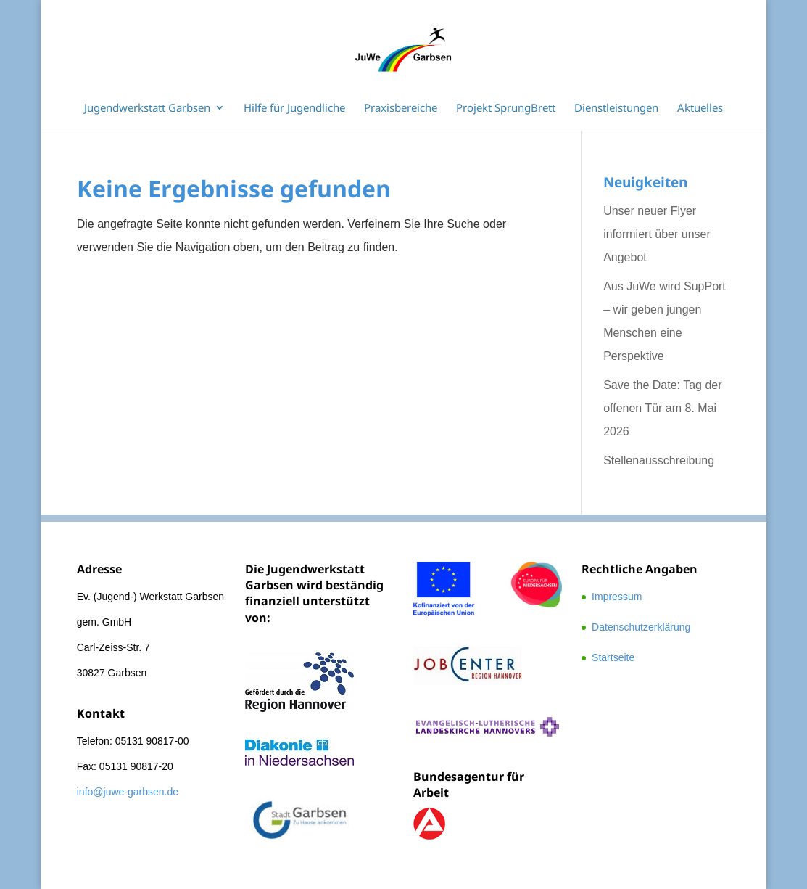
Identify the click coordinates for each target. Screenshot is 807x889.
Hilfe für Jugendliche (294, 108)
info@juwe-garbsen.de (127, 792)
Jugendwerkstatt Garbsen (147, 108)
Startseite (613, 657)
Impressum (617, 596)
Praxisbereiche (400, 108)
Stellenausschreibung (658, 460)
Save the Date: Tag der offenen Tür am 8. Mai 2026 (662, 408)
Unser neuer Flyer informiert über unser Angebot (657, 234)
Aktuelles (700, 108)
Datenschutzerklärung (641, 627)
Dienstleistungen (616, 108)
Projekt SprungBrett (505, 108)
